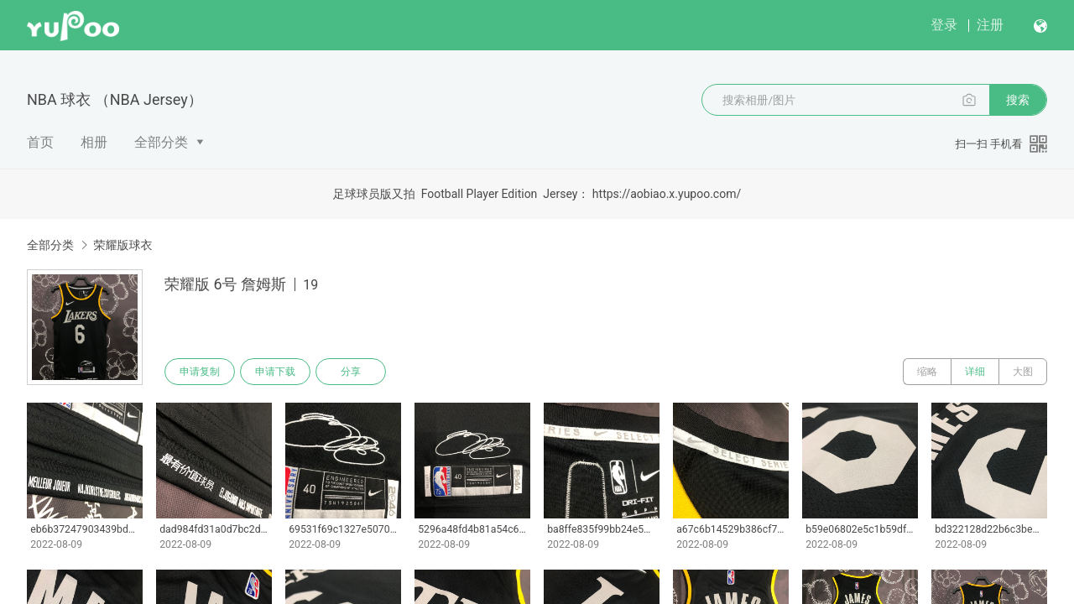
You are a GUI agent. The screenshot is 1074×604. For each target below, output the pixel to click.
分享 (351, 372)
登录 (944, 25)
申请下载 (275, 372)
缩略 (927, 372)
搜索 (1018, 100)
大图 (1023, 372)
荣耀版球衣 (122, 245)
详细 (975, 372)
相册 (94, 142)
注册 (990, 25)
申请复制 (200, 372)
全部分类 (161, 142)
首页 (40, 142)
